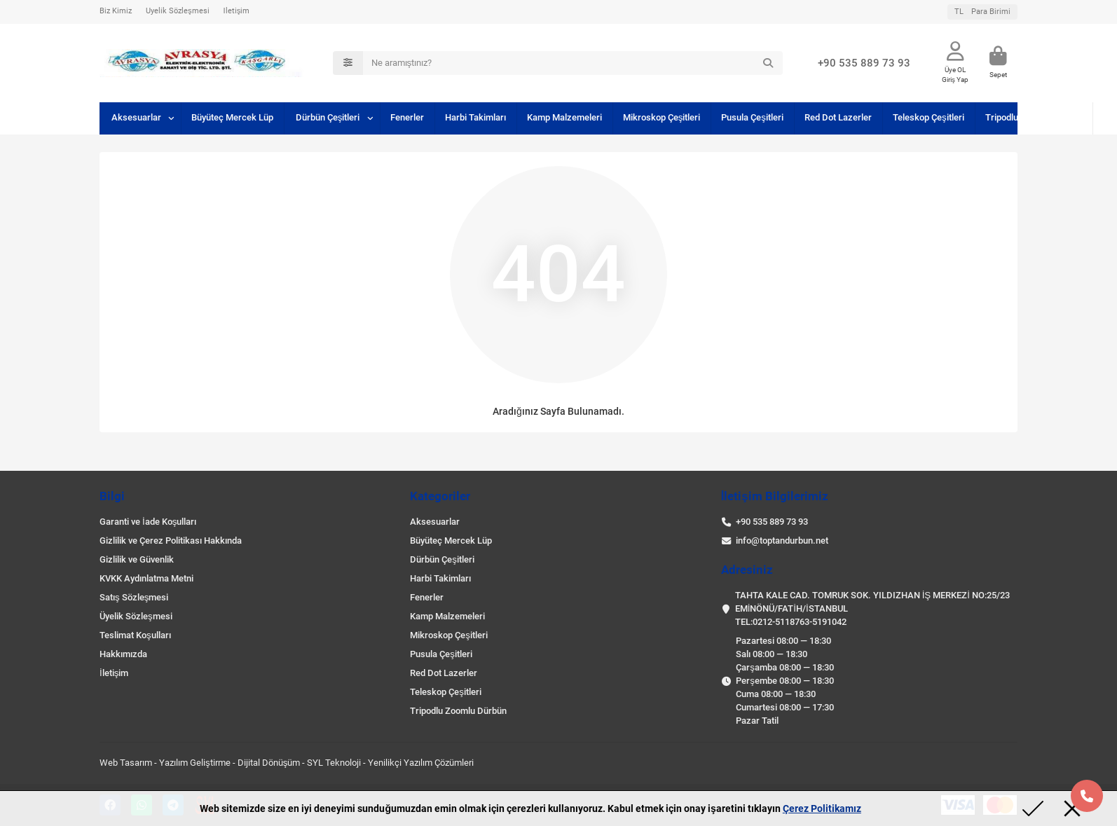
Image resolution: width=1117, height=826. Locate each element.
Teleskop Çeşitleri (928, 117)
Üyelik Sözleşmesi (178, 10)
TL (982, 11)
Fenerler (407, 117)
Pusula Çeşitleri (752, 117)
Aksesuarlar (136, 117)
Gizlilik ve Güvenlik (137, 559)
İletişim (237, 10)
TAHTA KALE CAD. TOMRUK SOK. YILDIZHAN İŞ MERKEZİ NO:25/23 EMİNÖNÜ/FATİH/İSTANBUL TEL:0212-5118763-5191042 (872, 608)
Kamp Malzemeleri (564, 117)
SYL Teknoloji (334, 762)
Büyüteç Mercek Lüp (232, 117)
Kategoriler (440, 496)
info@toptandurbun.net (782, 540)
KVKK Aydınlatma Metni (146, 578)
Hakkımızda (123, 654)
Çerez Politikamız (822, 808)
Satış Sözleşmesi (134, 597)
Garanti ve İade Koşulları (148, 521)
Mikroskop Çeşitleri (662, 117)
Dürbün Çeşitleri (328, 117)
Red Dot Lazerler (838, 117)
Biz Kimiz (116, 10)
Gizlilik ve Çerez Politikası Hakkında (171, 540)
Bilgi (112, 496)
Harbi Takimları (475, 117)
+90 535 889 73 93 (864, 63)
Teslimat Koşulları (135, 635)
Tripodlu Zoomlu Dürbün (1033, 117)
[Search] (573, 63)
